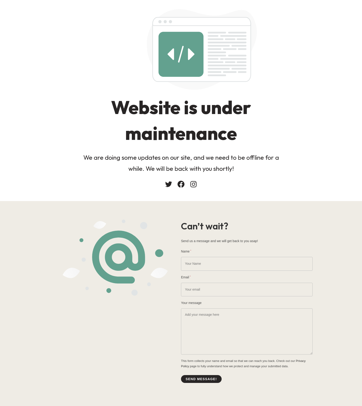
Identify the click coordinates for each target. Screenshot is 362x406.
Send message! (201, 379)
